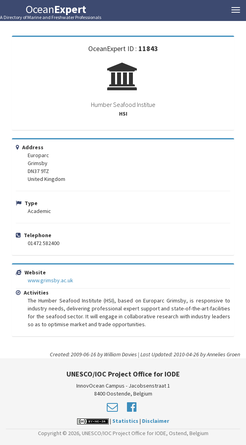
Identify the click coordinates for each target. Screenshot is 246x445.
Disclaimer (155, 420)
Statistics (125, 420)
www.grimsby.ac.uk (50, 280)
